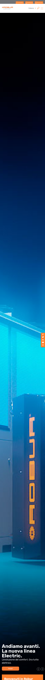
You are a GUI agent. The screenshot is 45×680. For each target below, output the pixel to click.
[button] (38, 669)
